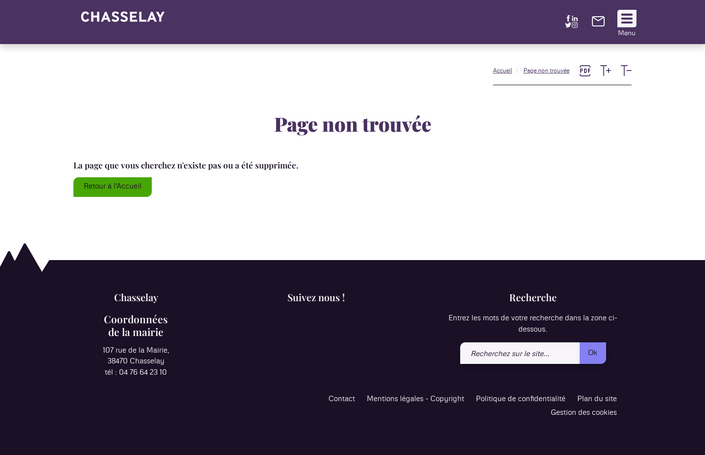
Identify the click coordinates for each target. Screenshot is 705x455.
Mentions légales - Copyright (415, 399)
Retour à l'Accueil (112, 186)
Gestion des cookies (584, 412)
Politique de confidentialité (520, 399)
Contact (342, 399)
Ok (592, 353)
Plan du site (597, 399)
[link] (598, 24)
